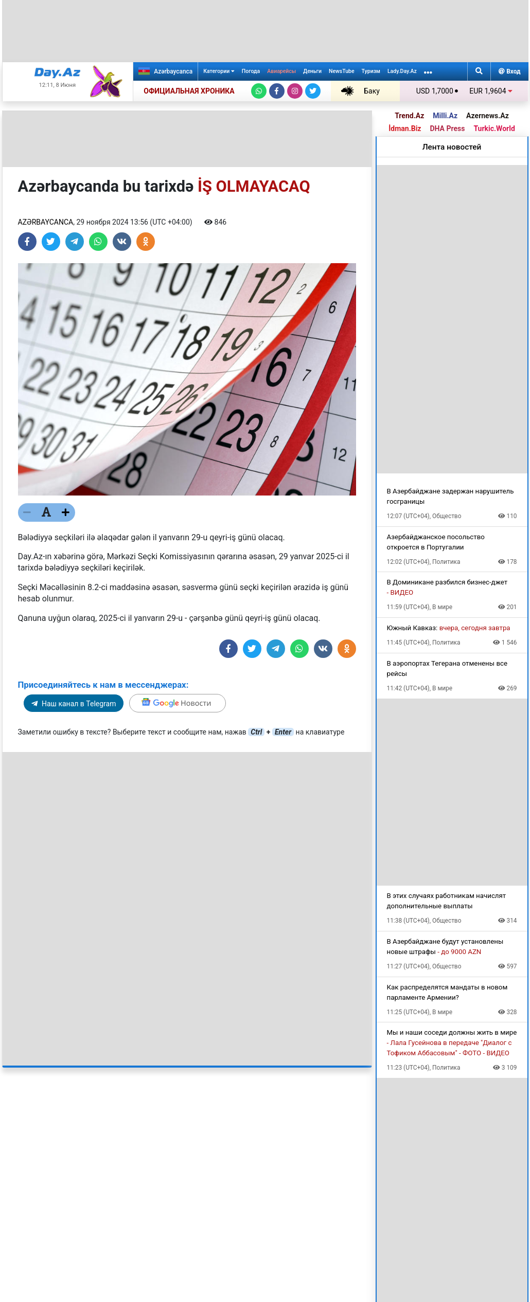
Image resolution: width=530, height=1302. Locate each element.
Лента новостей (452, 147)
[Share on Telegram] (74, 241)
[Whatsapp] (259, 91)
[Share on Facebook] (27, 241)
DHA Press (447, 128)
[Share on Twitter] (51, 241)
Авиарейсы (281, 71)
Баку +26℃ (360, 91)
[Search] (479, 71)
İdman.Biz (404, 128)
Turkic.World (494, 128)
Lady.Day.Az (402, 71)
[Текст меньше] (27, 512)
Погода (251, 71)
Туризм (371, 71)
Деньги (312, 71)
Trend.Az (409, 116)
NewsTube (342, 71)
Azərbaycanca (165, 71)
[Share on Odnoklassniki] (145, 241)
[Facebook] (277, 91)
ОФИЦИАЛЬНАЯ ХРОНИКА (189, 91)
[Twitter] (313, 91)
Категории (219, 71)
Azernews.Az (487, 116)
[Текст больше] (66, 512)
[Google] (177, 703)
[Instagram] (295, 91)
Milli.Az (445, 116)
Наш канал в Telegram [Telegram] (73, 704)
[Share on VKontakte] (122, 241)
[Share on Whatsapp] (98, 241)
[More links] (428, 71)
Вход (509, 71)
